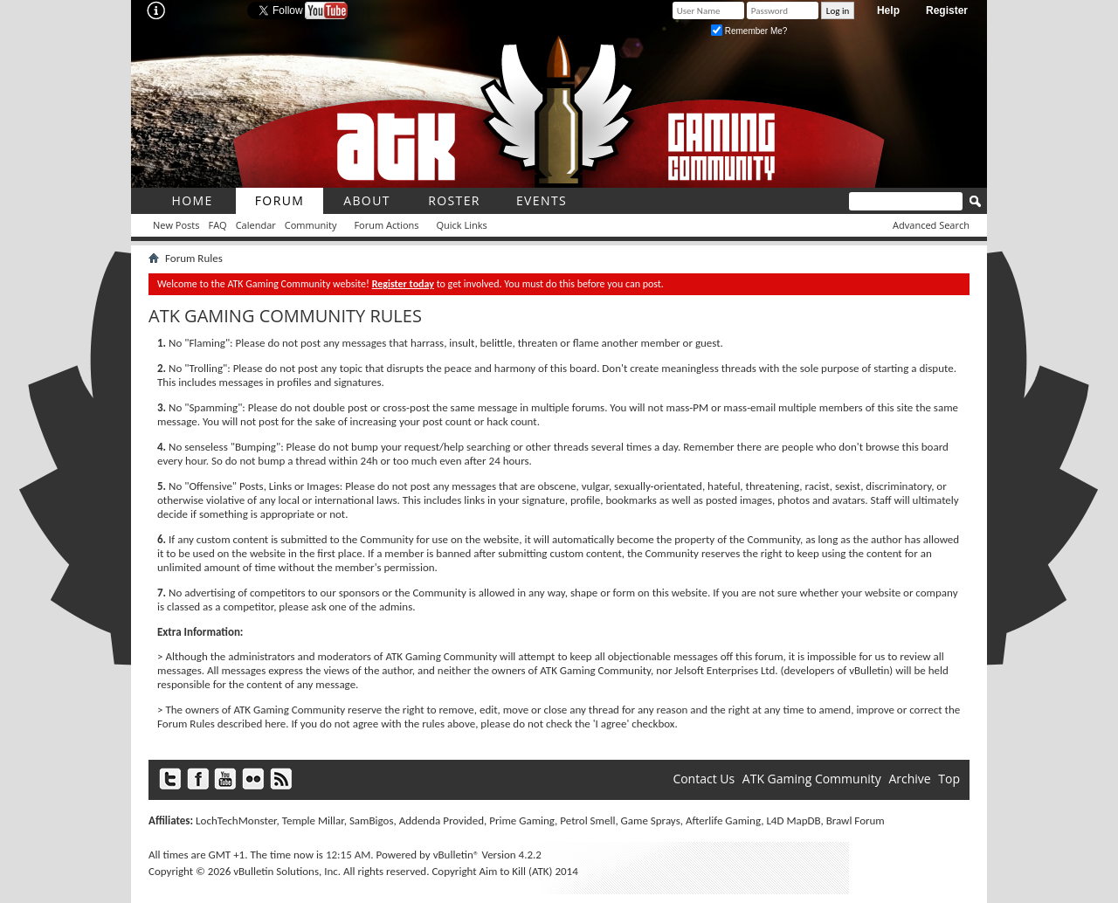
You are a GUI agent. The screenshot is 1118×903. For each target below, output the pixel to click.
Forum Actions (386, 224)
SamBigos (371, 820)
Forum (280, 200)
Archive (909, 778)
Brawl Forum (855, 820)
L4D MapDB (793, 820)
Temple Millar (313, 820)
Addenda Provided (441, 820)
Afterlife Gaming (723, 820)
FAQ (217, 224)
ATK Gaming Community (811, 778)
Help (888, 10)
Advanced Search (931, 224)
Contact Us (704, 778)
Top (949, 778)
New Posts (176, 224)
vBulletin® (456, 854)
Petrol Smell (587, 820)
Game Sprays (650, 820)
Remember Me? (749, 31)
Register (947, 10)
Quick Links (462, 224)
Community (311, 224)
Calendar (256, 224)
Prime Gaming (522, 820)
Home (191, 200)
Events (541, 200)
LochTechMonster (236, 820)
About (366, 200)
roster (454, 200)
